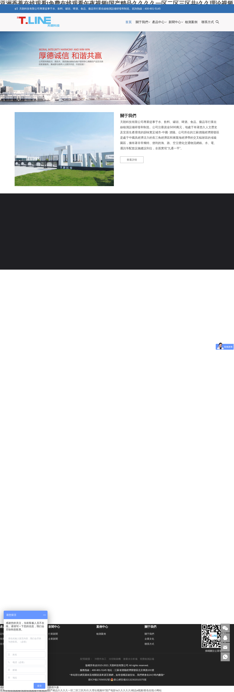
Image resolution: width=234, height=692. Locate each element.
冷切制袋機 (115, 659)
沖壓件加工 (100, 659)
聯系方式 (207, 22)
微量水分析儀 (130, 659)
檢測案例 (191, 22)
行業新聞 (53, 633)
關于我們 (142, 22)
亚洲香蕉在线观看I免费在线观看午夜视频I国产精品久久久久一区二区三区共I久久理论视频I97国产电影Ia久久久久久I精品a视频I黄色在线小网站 (81, 690)
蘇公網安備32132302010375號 (128, 679)
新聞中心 (175, 22)
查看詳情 (132, 159)
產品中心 (158, 22)
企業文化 (149, 638)
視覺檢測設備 (147, 659)
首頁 (128, 22)
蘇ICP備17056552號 (99, 679)
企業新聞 (53, 638)
